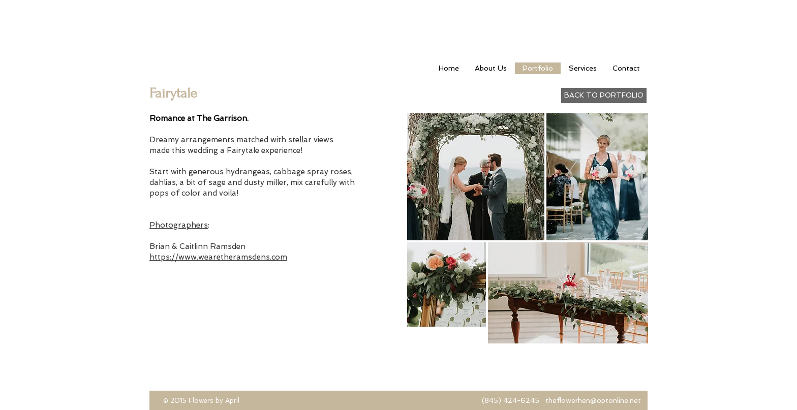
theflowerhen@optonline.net (593, 400)
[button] (597, 176)
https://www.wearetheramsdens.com (218, 257)
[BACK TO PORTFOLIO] (604, 95)
